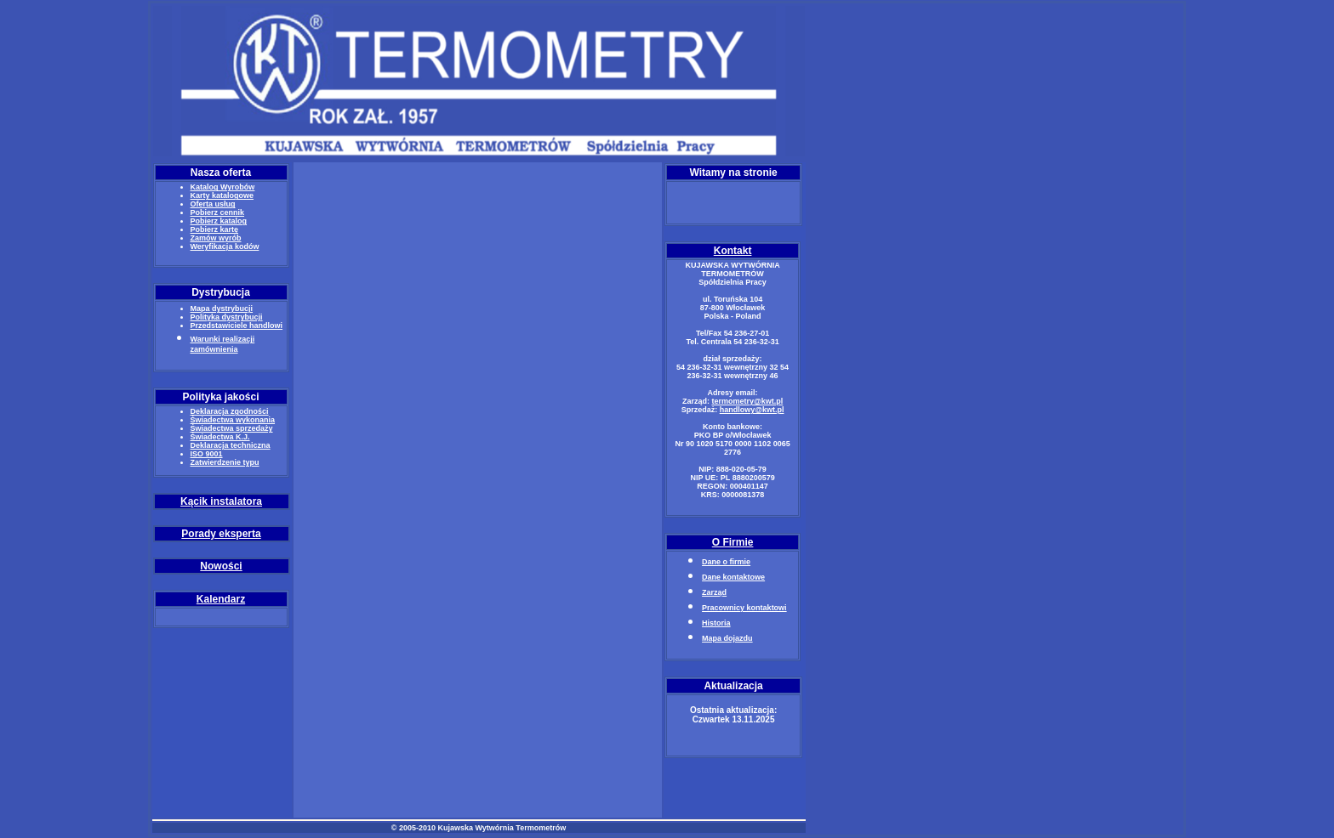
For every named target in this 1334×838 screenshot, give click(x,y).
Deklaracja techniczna (231, 445)
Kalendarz (221, 599)
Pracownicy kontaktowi (744, 607)
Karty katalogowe (222, 195)
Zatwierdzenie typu (225, 462)
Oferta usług (213, 204)
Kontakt (733, 251)
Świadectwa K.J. (220, 437)
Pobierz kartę (215, 229)
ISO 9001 (207, 454)
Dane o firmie (726, 562)
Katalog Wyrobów (223, 187)
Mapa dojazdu (727, 638)
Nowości (221, 566)
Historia (716, 623)
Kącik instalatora (221, 501)
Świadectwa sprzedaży (232, 428)
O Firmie (733, 542)
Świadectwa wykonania (233, 420)
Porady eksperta (220, 534)
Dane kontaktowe (733, 577)
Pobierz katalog (219, 221)
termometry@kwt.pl (747, 401)
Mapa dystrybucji (222, 308)
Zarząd (714, 592)
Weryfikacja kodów (225, 246)
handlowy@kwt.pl (752, 409)
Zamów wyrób (216, 238)
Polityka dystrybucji (227, 317)
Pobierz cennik (218, 212)
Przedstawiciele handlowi (237, 325)
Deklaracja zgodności (230, 411)
